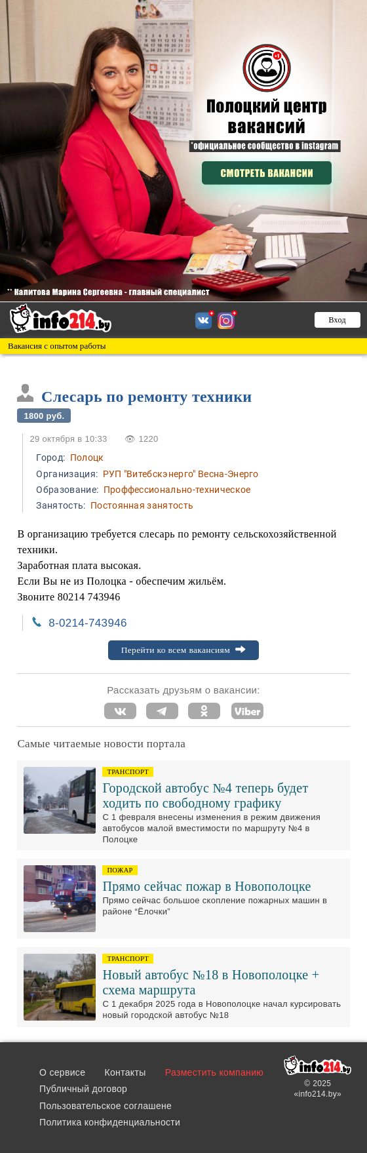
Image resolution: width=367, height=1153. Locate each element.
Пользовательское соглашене (105, 1106)
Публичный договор (83, 1089)
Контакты (125, 1072)
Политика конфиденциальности (109, 1122)
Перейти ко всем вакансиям (183, 650)
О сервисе (62, 1072)
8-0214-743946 (87, 623)
